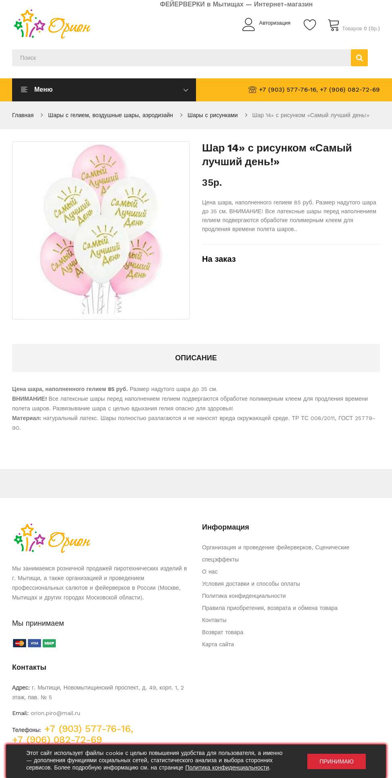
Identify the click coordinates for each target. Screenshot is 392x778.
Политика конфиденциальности (244, 596)
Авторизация (274, 23)
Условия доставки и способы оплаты (251, 583)
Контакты (214, 620)
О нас (209, 571)
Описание (196, 357)
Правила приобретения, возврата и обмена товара (270, 608)
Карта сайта (218, 644)
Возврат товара (222, 632)
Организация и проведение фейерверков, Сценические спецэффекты (276, 553)
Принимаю (336, 761)
